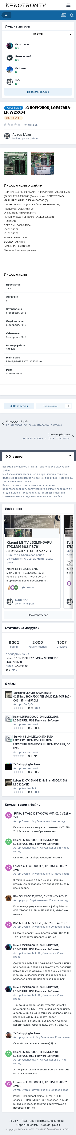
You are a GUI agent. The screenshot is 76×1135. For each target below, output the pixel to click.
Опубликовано (48, 821)
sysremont (28, 1037)
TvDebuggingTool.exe (26, 764)
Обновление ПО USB (19, 558)
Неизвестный (23, 56)
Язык (14, 1120)
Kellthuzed (21, 68)
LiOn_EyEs (12, 554)
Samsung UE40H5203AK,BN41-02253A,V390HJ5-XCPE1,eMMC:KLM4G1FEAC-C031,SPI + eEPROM (42, 696)
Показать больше (38, 91)
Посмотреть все (38, 614)
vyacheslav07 (30, 847)
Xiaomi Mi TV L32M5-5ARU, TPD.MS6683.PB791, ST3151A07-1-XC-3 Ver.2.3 (29, 546)
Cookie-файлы (50, 1124)
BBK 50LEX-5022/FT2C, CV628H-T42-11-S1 (40, 896)
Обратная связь (27, 1124)
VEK (68, 550)
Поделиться (19, 406)
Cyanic (26, 821)
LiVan (18, 80)
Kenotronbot (22, 44)
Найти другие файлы (25, 138)
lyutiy (25, 900)
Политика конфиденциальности (43, 1120)
